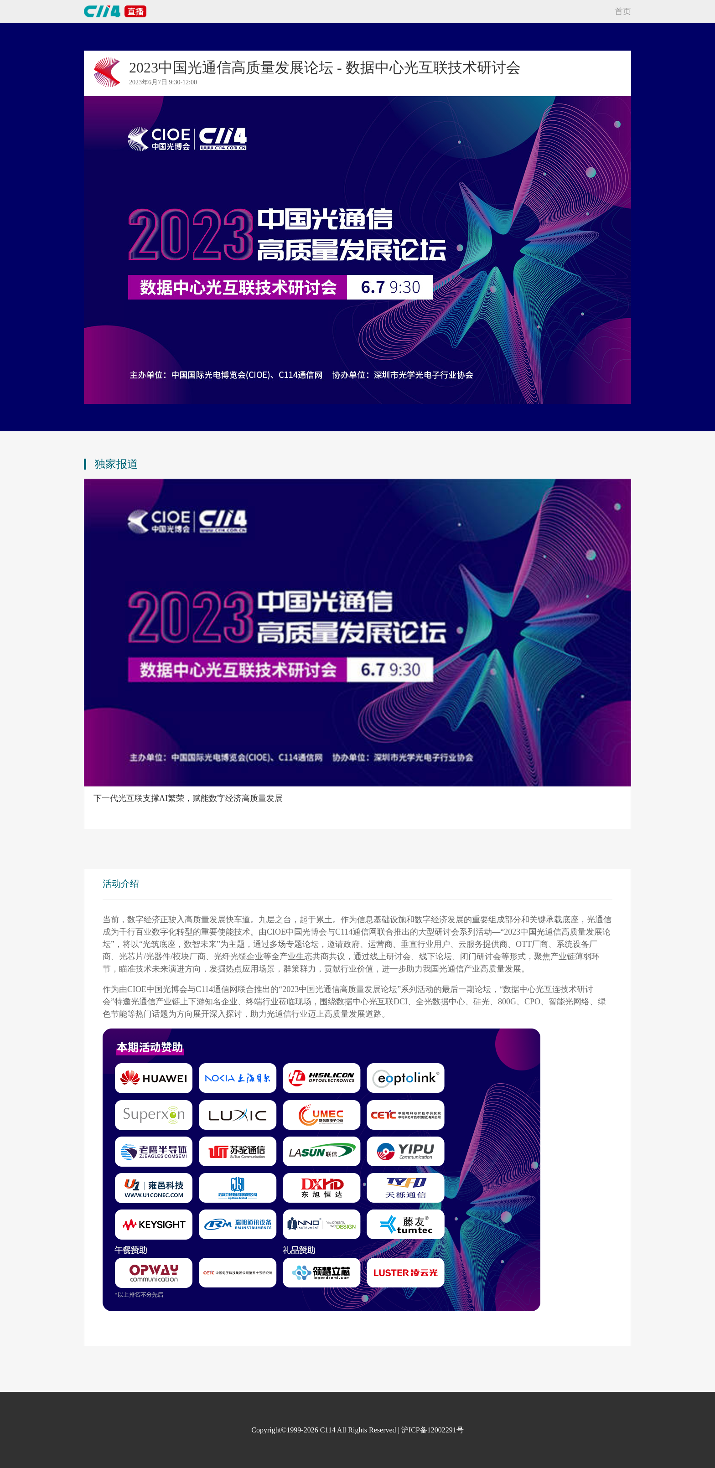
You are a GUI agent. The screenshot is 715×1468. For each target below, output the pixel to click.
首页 (623, 11)
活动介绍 (121, 884)
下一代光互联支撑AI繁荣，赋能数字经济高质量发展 (188, 798)
